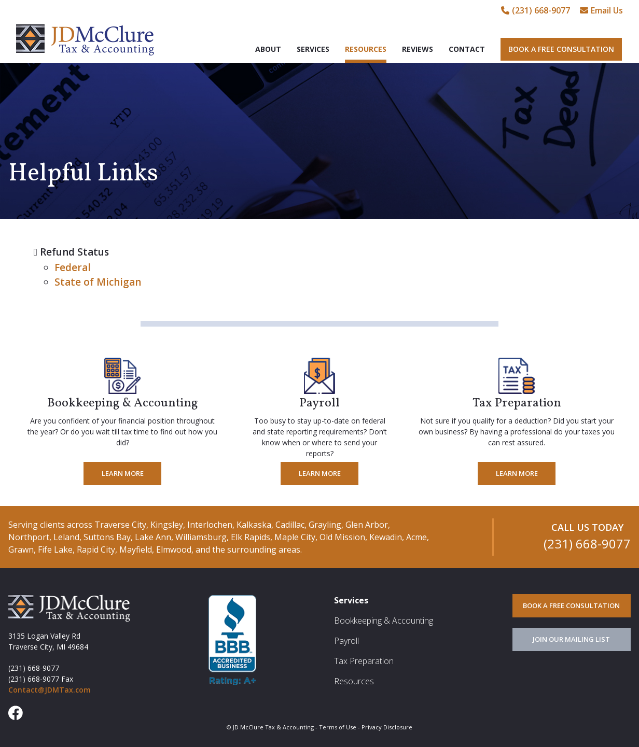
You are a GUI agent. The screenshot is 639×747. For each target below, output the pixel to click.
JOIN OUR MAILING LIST (571, 639)
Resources (365, 49)
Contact (467, 49)
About (268, 49)
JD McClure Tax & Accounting (85, 39)
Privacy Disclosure (387, 727)
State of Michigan (97, 282)
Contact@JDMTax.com (49, 690)
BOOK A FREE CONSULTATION (571, 605)
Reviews (417, 49)
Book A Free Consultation (561, 49)
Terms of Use (337, 727)
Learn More (123, 473)
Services (313, 49)
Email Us (601, 10)
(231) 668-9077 (535, 10)
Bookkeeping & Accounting (383, 620)
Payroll (346, 640)
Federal (72, 267)
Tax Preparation (364, 661)
